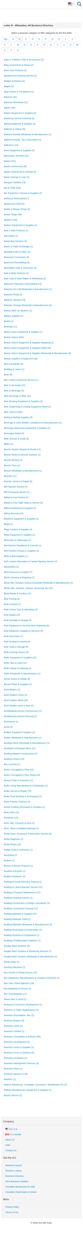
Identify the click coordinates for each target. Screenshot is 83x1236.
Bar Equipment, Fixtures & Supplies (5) (23, 193)
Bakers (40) (9, 107)
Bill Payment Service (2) (15, 486)
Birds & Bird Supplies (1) (16, 556)
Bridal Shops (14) (12, 844)
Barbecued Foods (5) (14, 204)
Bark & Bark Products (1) (16, 230)
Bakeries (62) (10, 97)
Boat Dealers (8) (12, 615)
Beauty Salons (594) (14, 337)
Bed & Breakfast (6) (13, 364)
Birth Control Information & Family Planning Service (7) (30, 561)
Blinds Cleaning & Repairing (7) (19, 577)
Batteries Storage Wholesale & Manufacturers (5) (28, 305)
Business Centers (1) (14, 1031)
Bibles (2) (8, 444)
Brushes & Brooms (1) (15, 871)
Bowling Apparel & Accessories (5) (20, 753)
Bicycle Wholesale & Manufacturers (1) (23, 470)
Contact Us (10, 1150)
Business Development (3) (17, 1042)
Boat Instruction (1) (13, 636)
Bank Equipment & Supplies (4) (19, 150)
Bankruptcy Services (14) (16, 155)
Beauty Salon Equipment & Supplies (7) (23, 332)
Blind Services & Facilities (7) (18, 572)
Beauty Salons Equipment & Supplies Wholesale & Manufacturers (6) (37, 353)
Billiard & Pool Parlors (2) (16, 497)
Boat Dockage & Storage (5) (17, 620)
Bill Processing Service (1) (16, 492)
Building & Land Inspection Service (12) (23, 887)
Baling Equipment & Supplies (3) (20, 123)
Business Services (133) (16, 1074)
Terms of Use (11, 1212)
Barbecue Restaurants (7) (16, 198)
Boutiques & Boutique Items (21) (20, 748)
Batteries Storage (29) (14, 300)
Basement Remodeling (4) (16, 262)
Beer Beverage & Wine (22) (17, 396)
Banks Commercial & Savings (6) (20, 172)
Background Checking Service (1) (20, 75)
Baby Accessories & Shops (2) (18, 65)
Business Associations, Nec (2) (19, 1015)
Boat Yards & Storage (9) (16, 647)
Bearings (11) (10, 326)
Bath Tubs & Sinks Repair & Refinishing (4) (25, 278)
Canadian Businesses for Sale (20, 1186)
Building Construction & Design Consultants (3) (27, 903)
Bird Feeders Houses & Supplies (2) (21, 551)
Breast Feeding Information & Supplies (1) (24, 807)
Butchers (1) (10, 1079)
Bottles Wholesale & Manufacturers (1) (23, 737)
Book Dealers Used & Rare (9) (19, 705)
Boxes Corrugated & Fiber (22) (19, 769)
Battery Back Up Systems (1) (18, 310)
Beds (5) (8, 374)
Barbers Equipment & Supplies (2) (20, 225)
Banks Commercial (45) (15, 166)
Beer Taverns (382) (13, 412)
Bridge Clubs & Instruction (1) (18, 849)
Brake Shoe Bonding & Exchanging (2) (23, 796)
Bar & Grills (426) (12, 188)
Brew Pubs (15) (11, 812)
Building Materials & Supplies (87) (20, 914)
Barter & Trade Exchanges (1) (18, 246)
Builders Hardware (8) (14, 876)
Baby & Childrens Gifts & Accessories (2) (24, 59)
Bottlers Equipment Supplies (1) (19, 732)
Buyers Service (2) (13, 1095)
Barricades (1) (11, 236)
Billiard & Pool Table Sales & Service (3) (23, 502)
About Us (10, 1139)
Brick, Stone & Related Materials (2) (21, 828)
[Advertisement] (41, 15)
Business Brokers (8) (14, 1020)
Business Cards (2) (13, 1026)
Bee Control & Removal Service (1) (21, 380)
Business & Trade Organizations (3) (21, 1010)
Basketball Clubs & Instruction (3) (20, 268)
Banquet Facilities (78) (15, 182)
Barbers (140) (10, 220)
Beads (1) (8, 321)
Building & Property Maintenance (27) (22, 892)
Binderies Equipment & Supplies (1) (21, 519)
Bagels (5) (9, 86)
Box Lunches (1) (12, 764)
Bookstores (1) (11, 721)
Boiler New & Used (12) (15, 663)
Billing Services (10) (13, 513)
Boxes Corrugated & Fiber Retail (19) (22, 775)
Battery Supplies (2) (13, 316)
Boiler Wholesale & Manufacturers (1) (22, 673)
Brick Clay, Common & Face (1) (19, 823)
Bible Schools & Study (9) (16, 438)
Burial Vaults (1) (11, 962)
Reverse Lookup (13, 1170)
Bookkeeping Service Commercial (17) (22, 711)
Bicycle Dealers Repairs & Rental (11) (22, 449)
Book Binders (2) (12, 689)
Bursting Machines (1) (14, 967)
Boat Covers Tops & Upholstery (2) (21, 609)
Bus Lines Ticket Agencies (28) (19, 983)
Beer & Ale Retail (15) (14, 385)
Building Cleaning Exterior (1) (18, 898)
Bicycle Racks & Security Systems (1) (22, 454)
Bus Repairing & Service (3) (17, 988)
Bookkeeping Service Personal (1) (20, 716)
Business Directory (14, 1176)
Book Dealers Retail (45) (16, 700)
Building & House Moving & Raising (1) (23, 882)
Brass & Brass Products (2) (17, 801)
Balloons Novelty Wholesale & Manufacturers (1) (27, 134)
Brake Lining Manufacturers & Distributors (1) (26, 785)
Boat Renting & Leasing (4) (17, 641)
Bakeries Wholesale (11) (16, 102)
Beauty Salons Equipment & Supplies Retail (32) (27, 348)
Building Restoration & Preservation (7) (23, 930)
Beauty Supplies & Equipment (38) (20, 358)
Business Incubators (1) (15, 1058)
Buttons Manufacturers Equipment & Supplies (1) (28, 1090)
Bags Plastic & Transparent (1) (19, 91)
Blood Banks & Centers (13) (17, 593)
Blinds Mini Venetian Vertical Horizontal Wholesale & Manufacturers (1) (38, 583)
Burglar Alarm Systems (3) (16, 946)
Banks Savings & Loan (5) (16, 177)
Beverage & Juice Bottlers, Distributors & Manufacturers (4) (33, 422)
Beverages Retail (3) (14, 433)
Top (5, 39)
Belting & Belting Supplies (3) (18, 417)
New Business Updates (16, 1181)
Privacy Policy (12, 1207)
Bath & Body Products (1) (16, 273)
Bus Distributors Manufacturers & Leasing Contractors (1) (32, 978)
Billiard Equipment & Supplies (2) (20, 508)
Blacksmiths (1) (11, 567)
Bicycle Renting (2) (13, 460)
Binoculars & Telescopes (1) (17, 540)
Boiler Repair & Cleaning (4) (17, 668)
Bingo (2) (8, 524)
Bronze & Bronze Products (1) (18, 866)
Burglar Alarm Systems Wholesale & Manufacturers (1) (30, 956)
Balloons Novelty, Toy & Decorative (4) (22, 139)
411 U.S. (11, 1129)
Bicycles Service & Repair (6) (18, 481)
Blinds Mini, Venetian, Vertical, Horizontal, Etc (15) (28, 588)
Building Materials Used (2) (17, 919)
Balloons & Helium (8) (14, 129)
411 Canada (13, 1134)
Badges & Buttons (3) (14, 81)
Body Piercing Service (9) (16, 652)
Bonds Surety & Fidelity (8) (17, 679)
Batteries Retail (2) (13, 294)
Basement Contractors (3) (16, 257)
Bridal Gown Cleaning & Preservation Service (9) (27, 833)
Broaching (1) (10, 855)
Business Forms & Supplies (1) (19, 1047)
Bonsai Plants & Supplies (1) (18, 684)
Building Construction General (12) (21, 908)
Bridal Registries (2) (13, 839)
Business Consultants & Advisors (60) (22, 1036)
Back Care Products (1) (15, 70)
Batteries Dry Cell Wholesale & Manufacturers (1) (28, 289)
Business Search (13, 1165)
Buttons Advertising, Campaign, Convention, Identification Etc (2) (35, 1084)
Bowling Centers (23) (14, 759)
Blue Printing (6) (12, 599)
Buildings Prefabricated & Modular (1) (22, 940)
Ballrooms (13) (11, 145)
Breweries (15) (11, 817)
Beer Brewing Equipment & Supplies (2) (23, 401)
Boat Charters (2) (12, 604)
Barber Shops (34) (13, 214)
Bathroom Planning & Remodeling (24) (23, 284)
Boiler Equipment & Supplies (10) (20, 657)
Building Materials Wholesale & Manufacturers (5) (28, 924)
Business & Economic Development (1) (23, 1004)
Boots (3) (8, 727)
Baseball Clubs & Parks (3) (17, 252)
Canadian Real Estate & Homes (21, 1192)
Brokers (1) (9, 860)
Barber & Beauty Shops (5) (17, 209)
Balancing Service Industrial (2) (19, 118)
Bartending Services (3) (15, 241)
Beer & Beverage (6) (14, 390)
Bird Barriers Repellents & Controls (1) (22, 545)
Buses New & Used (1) (15, 999)
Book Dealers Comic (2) (15, 695)
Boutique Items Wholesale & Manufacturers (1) (26, 743)
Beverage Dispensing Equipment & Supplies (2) (27, 428)
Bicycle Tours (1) (12, 465)
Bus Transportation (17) (15, 994)
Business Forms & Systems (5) (19, 1052)
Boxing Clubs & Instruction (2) (18, 780)
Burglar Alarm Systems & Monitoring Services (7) (27, 951)
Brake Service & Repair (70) (17, 791)
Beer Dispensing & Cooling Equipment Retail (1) (27, 406)
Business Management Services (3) (21, 1063)
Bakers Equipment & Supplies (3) (20, 113)
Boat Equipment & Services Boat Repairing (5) (26, 625)
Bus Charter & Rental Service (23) (20, 972)
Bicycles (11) (10, 476)
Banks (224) (10, 161)
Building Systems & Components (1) (21, 935)
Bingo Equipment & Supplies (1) (19, 535)
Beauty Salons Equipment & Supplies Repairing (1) (29, 342)
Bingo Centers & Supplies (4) (18, 529)
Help (7, 1145)
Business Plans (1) (13, 1068)
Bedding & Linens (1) (14, 369)
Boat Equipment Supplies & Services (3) (23, 631)
